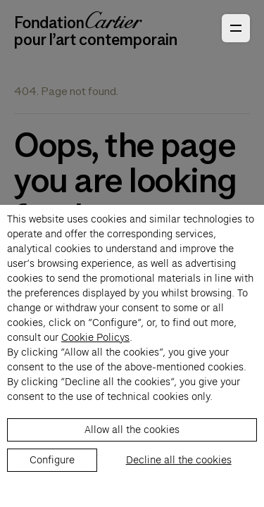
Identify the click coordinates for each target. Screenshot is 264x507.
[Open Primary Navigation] (236, 28)
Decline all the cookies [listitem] (179, 459)
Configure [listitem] (52, 459)
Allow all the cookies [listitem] (132, 429)
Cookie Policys (95, 337)
